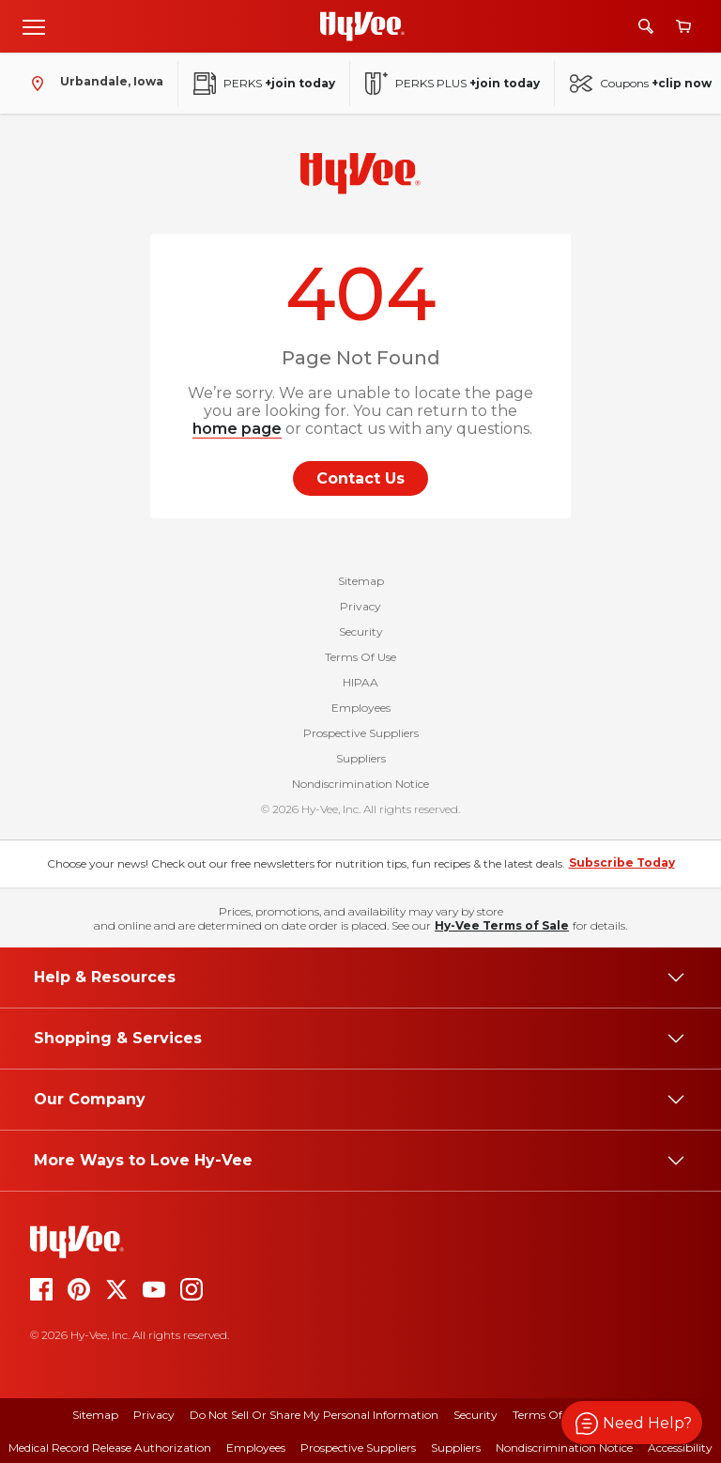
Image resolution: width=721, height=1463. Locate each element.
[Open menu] (34, 26)
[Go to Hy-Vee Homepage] (362, 26)
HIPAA (360, 682)
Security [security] (475, 1415)
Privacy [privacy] (154, 1415)
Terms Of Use (360, 657)
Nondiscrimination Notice (360, 784)
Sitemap (361, 581)
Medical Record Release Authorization (109, 1447)
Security (361, 631)
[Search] (646, 26)
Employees (361, 708)
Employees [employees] (255, 1447)
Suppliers (361, 758)
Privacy (360, 606)
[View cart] (683, 26)
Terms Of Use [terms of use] (548, 1415)
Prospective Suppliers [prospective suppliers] (358, 1447)
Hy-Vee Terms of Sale (502, 925)
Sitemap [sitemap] (95, 1415)
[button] (631, 1422)
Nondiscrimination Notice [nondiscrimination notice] (564, 1447)
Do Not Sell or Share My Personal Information (314, 1415)
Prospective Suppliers (361, 733)
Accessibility (680, 1447)
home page (237, 429)
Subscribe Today (622, 862)
